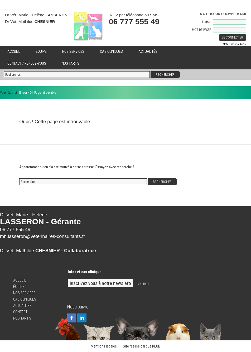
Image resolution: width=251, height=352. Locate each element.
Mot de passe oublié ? (234, 44)
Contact (20, 312)
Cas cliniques (111, 51)
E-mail (206, 22)
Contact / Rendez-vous (26, 63)
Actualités (147, 51)
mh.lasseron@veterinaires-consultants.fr (42, 236)
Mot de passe (201, 30)
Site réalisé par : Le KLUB (141, 346)
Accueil (13, 51)
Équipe (41, 51)
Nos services (73, 51)
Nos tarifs (70, 63)
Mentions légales (104, 346)
